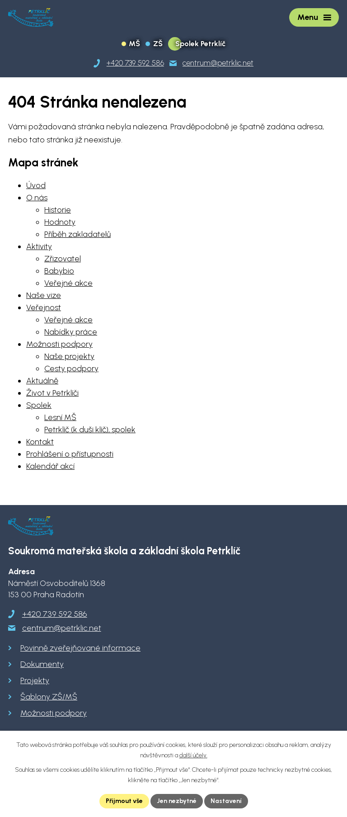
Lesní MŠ (60, 417)
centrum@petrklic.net (61, 628)
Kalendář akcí (50, 466)
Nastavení (226, 801)
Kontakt (40, 442)
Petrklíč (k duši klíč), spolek (90, 429)
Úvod (36, 185)
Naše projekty (69, 356)
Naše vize (43, 295)
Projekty (34, 680)
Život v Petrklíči (52, 393)
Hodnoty (59, 222)
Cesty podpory (71, 368)
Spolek (39, 405)
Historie (57, 210)
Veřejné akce (68, 283)
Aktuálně (42, 381)
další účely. (193, 755)
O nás (36, 198)
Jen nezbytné (177, 801)
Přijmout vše (124, 801)
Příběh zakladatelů (77, 234)
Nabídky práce (70, 332)
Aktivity (39, 246)
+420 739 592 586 (54, 614)
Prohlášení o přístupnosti (69, 454)
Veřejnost (43, 307)
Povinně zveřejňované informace (80, 648)
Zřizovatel (62, 259)
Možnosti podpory (59, 344)
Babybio (59, 271)
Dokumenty (42, 664)
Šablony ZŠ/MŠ (48, 697)
